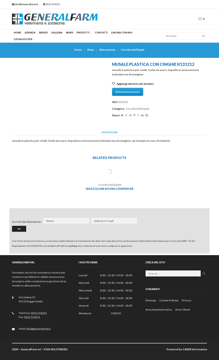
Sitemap (150, 300)
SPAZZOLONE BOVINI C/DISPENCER (109, 188)
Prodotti (84, 32)
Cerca (204, 273)
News (69, 32)
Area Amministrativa (158, 309)
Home (17, 32)
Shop (90, 49)
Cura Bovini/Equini (132, 49)
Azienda (30, 32)
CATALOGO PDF (24, 39)
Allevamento (107, 49)
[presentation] (180, 220)
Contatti (101, 32)
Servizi (43, 32)
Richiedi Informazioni (128, 91)
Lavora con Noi (121, 32)
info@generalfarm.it (26, 4)
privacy (74, 246)
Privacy (186, 300)
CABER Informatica (195, 349)
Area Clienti (182, 309)
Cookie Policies (169, 300)
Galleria (56, 32)
